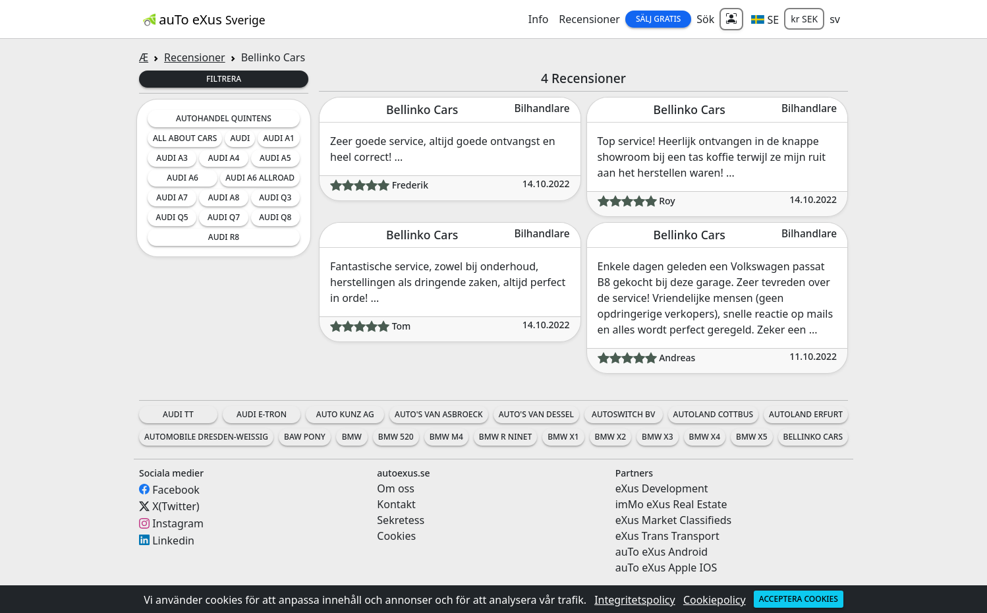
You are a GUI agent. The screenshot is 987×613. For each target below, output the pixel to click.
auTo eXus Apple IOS (666, 567)
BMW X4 (704, 436)
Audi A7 (172, 197)
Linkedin (173, 540)
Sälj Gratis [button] (658, 18)
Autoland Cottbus (713, 414)
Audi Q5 (172, 217)
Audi (240, 138)
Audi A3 (172, 157)
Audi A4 (224, 157)
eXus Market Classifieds (673, 520)
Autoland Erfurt (806, 414)
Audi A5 (275, 157)
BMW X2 (610, 436)
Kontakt (396, 504)
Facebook (176, 489)
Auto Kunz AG (345, 414)
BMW (352, 436)
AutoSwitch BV (623, 414)
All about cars (185, 138)
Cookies (396, 536)
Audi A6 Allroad (260, 177)
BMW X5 (751, 436)
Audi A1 (279, 138)
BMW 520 (396, 436)
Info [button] (538, 19)
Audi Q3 (275, 197)
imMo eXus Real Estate (671, 504)
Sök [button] (705, 19)
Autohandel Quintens (223, 118)
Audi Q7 (224, 217)
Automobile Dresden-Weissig (206, 436)
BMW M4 (446, 436)
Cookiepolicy (714, 600)
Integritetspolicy (634, 600)
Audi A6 (182, 177)
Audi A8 (224, 197)
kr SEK (804, 19)
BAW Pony (304, 436)
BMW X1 (563, 436)
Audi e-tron (262, 414)
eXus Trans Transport (667, 536)
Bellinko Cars (813, 436)
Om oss (395, 488)
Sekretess (400, 520)
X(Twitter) (175, 506)
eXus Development (661, 488)
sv (835, 19)
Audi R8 (223, 237)
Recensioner (589, 19)
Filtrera (223, 78)
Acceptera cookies (798, 598)
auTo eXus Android (661, 551)
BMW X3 (657, 436)
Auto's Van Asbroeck (439, 414)
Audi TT (178, 414)
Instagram (178, 523)
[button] (765, 19)
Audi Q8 (275, 217)
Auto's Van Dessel (536, 414)
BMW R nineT (505, 436)
